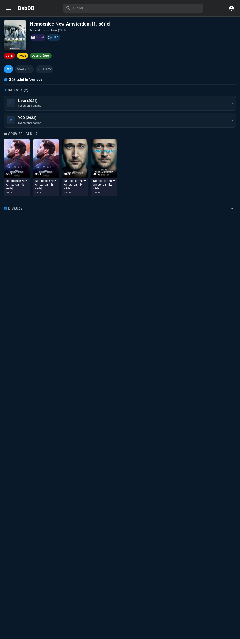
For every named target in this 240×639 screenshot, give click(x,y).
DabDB (26, 8)
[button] (8, 69)
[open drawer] (8, 8)
